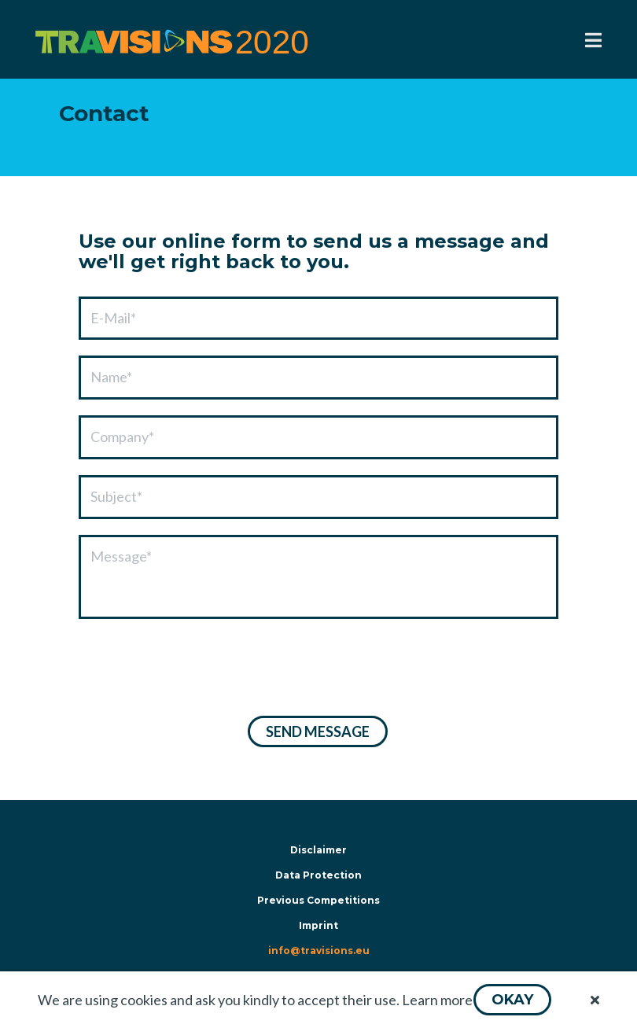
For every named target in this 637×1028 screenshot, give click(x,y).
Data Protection (318, 875)
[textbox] (318, 319)
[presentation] (198, 669)
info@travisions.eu (319, 950)
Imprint (318, 925)
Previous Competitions (318, 900)
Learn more (437, 999)
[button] (512, 999)
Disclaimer (318, 850)
